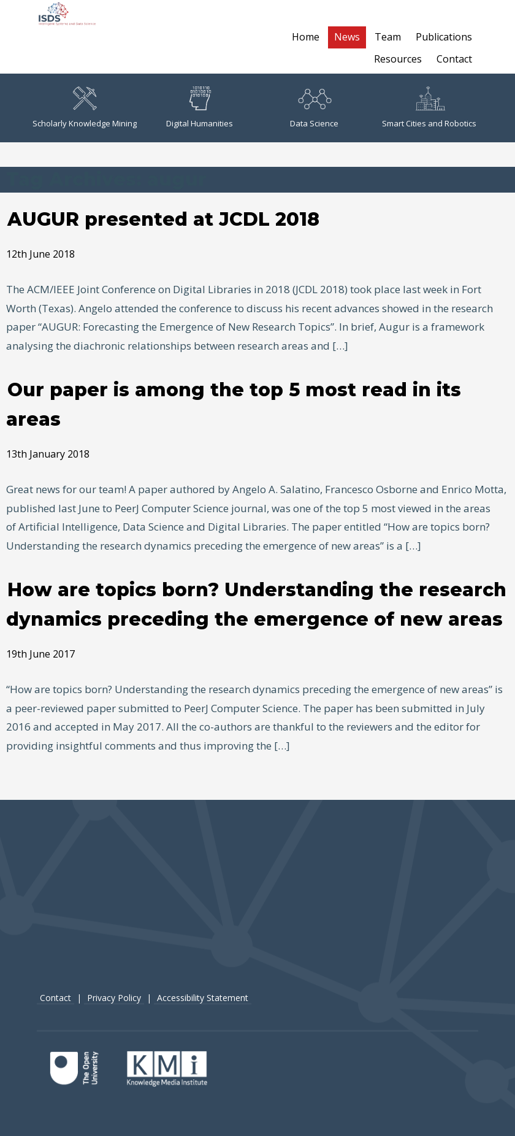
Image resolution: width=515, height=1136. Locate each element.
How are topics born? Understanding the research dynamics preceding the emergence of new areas (256, 604)
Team (388, 37)
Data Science (314, 107)
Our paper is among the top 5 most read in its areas (233, 404)
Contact (454, 59)
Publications (444, 37)
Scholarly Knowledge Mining (84, 107)
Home (305, 37)
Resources (398, 59)
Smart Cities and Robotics (429, 107)
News (347, 37)
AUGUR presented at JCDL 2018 (163, 219)
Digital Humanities (199, 107)
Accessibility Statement (202, 998)
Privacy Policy (114, 998)
